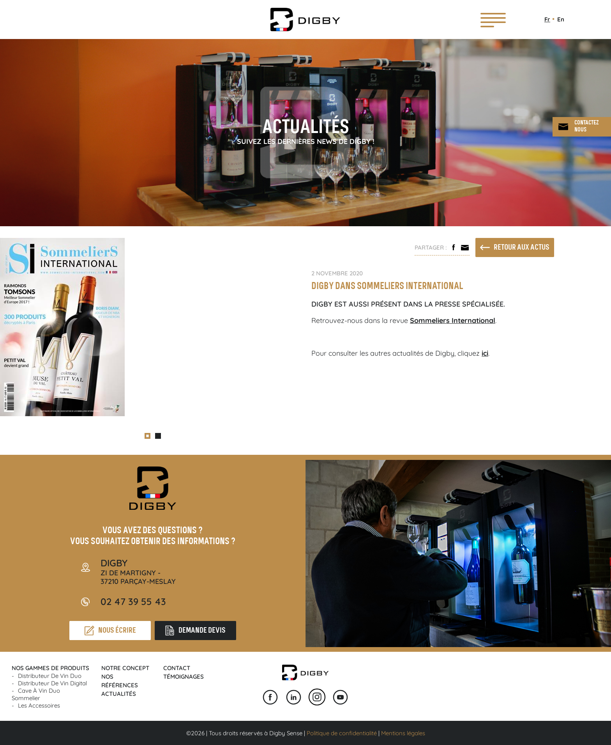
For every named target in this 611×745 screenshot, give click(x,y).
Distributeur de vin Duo (49, 675)
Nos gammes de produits (50, 668)
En (560, 19)
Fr (547, 19)
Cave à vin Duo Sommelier (36, 694)
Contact (176, 668)
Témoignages (183, 676)
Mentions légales (403, 733)
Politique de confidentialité (342, 733)
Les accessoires (39, 705)
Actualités (118, 693)
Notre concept (125, 668)
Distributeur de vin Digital (52, 683)
